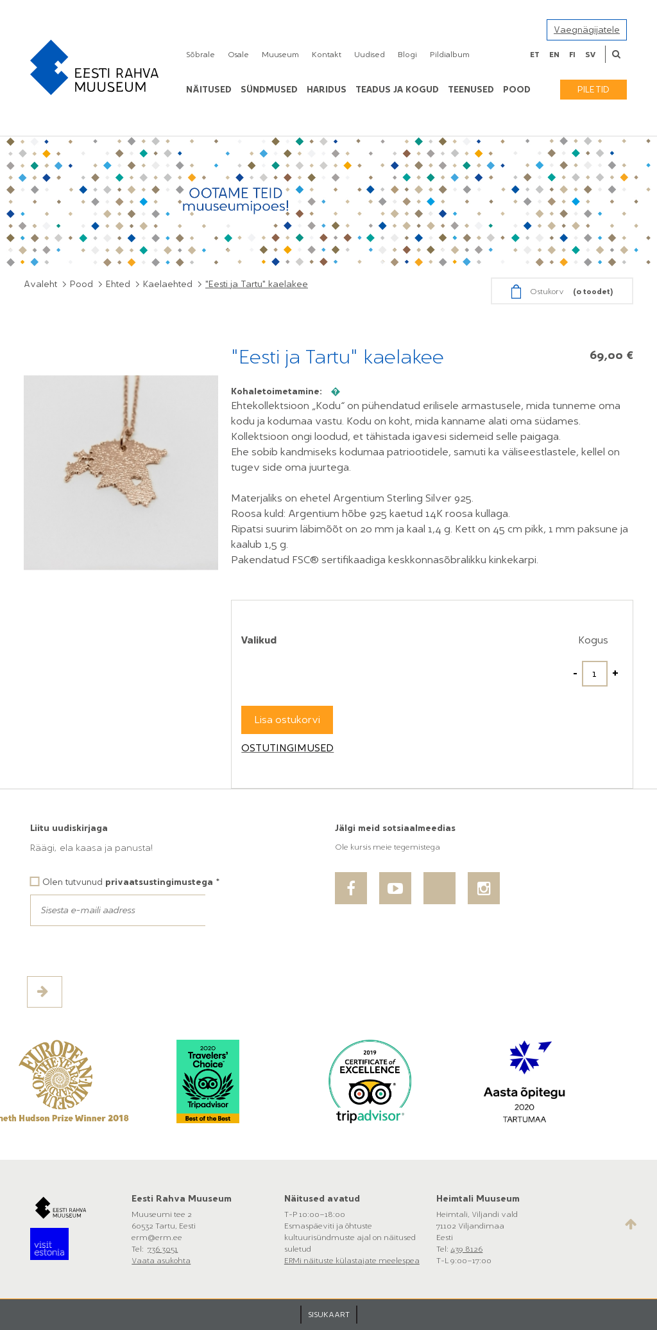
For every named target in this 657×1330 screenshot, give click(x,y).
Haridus (326, 89)
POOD (517, 89)
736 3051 (163, 1249)
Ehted (118, 284)
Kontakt (326, 54)
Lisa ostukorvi (287, 719)
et (535, 54)
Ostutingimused (287, 748)
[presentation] (127, 951)
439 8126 (466, 1249)
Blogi (407, 54)
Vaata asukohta (161, 1260)
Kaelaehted (167, 284)
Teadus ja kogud (397, 89)
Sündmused (269, 89)
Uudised (369, 54)
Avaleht (40, 284)
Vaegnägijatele (587, 29)
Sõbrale (200, 54)
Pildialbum (450, 54)
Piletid (593, 89)
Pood (81, 284)
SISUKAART (329, 1314)
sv (590, 54)
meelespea (399, 1260)
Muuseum (280, 54)
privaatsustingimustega (159, 882)
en (554, 54)
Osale (238, 54)
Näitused (209, 89)
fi (572, 54)
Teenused (471, 89)
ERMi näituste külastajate (331, 1260)
